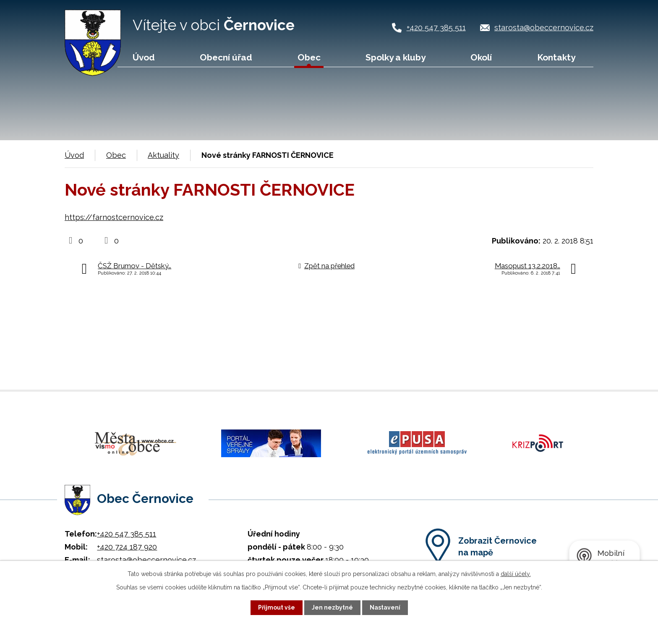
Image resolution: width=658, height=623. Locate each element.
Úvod (144, 57)
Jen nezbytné (332, 607)
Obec (309, 57)
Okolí (481, 57)
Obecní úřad (226, 57)
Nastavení (385, 607)
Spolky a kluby (396, 57)
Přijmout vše (276, 607)
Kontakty (556, 57)
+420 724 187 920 (127, 546)
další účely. (516, 574)
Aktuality (163, 155)
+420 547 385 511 (436, 27)
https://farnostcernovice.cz (114, 217)
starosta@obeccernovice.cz (543, 27)
